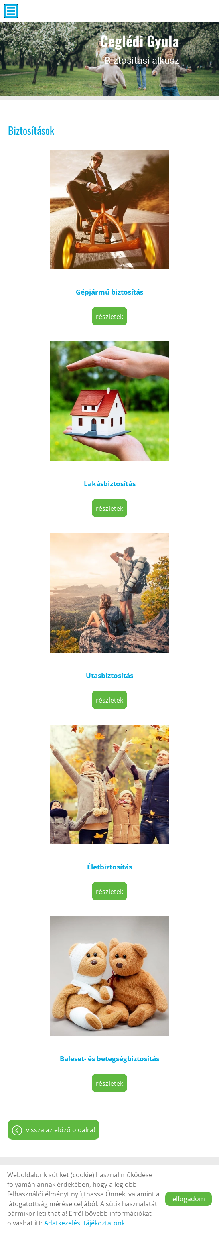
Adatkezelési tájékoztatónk (84, 1223)
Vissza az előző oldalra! (60, 1129)
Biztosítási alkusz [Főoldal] (139, 48)
